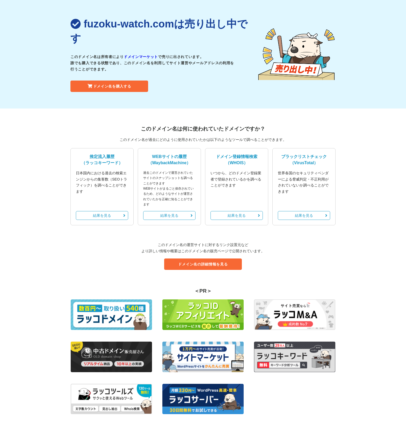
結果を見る (109, 215)
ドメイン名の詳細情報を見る (203, 264)
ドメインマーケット (141, 57)
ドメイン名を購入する (109, 86)
